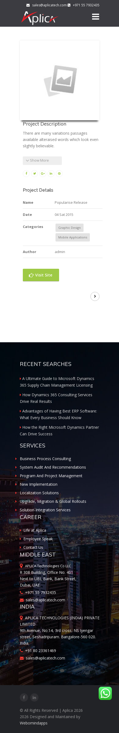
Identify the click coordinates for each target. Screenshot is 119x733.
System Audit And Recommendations (53, 467)
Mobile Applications (72, 237)
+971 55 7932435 (38, 592)
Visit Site (40, 275)
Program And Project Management (51, 475)
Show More (37, 160)
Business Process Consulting (45, 458)
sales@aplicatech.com (47, 5)
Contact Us (31, 547)
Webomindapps (34, 723)
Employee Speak (36, 538)
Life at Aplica (33, 530)
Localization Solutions (39, 492)
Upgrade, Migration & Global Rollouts (53, 501)
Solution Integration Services (45, 509)
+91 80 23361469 (38, 650)
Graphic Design (69, 228)
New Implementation (38, 484)
